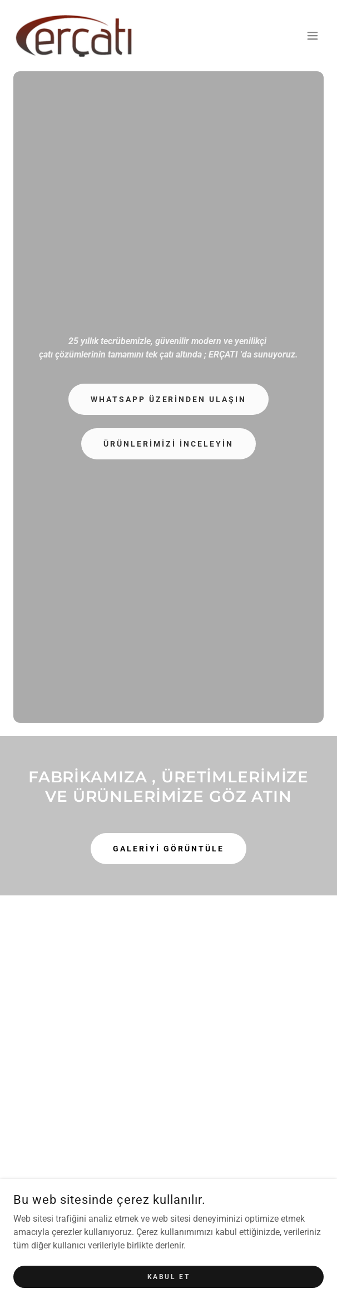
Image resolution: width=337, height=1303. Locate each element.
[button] (312, 36)
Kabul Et (168, 1276)
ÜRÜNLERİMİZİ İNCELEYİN (168, 443)
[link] (74, 35)
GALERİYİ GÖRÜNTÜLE (168, 848)
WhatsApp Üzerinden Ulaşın (169, 399)
